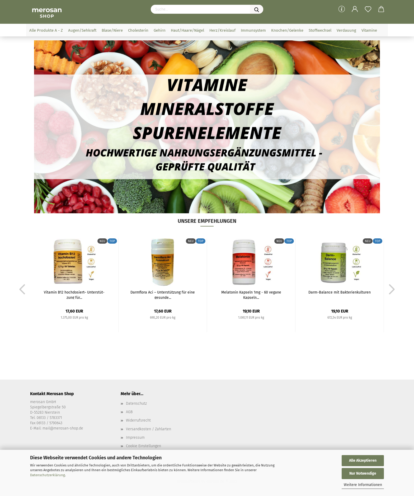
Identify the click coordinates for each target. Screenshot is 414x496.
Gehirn (160, 30)
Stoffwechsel (320, 30)
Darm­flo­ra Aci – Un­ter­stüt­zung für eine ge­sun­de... (162, 294)
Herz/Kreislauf (222, 30)
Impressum (135, 437)
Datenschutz (136, 403)
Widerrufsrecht (138, 420)
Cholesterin (138, 30)
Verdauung (346, 30)
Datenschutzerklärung (47, 475)
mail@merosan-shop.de (63, 428)
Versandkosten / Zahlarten (148, 429)
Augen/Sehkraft (82, 30)
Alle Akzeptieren (363, 460)
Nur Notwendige (362, 473)
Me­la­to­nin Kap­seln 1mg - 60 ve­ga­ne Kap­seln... (251, 294)
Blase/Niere (112, 30)
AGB (129, 412)
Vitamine (369, 30)
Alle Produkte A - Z (46, 30)
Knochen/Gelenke (287, 30)
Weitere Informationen (363, 485)
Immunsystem (253, 30)
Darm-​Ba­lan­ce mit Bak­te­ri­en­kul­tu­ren (339, 292)
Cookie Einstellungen (143, 446)
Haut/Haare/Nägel (187, 30)
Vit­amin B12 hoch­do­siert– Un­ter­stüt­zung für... (74, 294)
